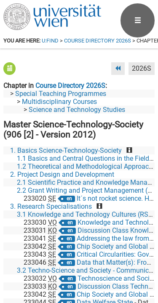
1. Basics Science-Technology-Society (66, 150)
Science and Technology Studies (77, 110)
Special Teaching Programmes (60, 94)
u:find (50, 40)
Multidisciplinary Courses (59, 102)
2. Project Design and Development (62, 174)
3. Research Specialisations (51, 206)
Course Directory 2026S (97, 40)
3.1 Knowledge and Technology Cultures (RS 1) (86, 214)
